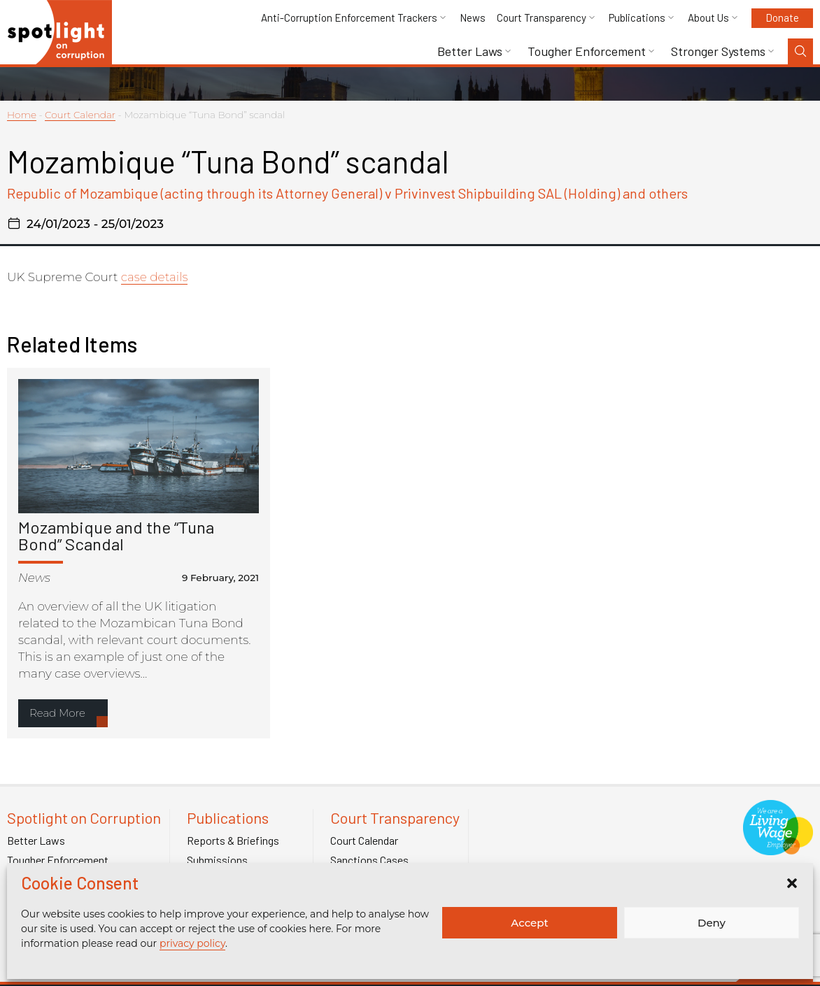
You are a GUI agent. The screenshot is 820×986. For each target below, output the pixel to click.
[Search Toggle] (800, 51)
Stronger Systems (718, 51)
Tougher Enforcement (587, 51)
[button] (792, 883)
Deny (712, 922)
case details (154, 277)
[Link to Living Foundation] (778, 848)
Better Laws (469, 51)
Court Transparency (541, 18)
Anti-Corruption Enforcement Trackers (349, 18)
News (473, 18)
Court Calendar (80, 114)
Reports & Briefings (233, 840)
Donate (782, 17)
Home (21, 114)
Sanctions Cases (369, 860)
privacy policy (192, 943)
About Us (708, 18)
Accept (529, 922)
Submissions (217, 860)
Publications (637, 18)
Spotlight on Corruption (84, 818)
